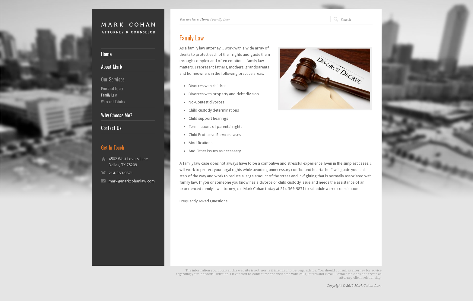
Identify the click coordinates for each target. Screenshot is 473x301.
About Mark (111, 66)
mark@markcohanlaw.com (132, 181)
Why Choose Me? (116, 115)
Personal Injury (112, 88)
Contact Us (111, 127)
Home (106, 54)
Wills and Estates (113, 101)
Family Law (109, 95)
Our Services (113, 79)
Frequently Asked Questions (203, 201)
